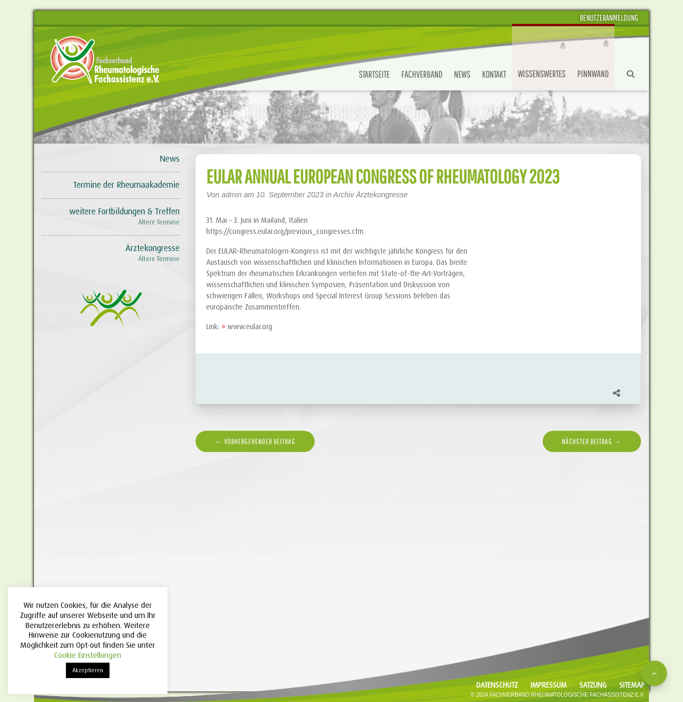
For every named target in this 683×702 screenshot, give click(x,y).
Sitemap (632, 685)
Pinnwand (593, 73)
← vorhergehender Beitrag (255, 441)
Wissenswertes (542, 73)
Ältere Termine (159, 222)
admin (232, 194)
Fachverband (421, 74)
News (462, 74)
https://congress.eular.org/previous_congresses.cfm (285, 231)
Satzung (592, 685)
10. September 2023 (291, 194)
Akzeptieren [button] (87, 670)
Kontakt (494, 74)
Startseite (374, 74)
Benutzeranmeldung (609, 17)
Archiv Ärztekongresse (370, 194)
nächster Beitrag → (592, 441)
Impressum (548, 685)
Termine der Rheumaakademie (126, 184)
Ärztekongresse (152, 248)
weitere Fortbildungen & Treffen (124, 211)
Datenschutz (497, 685)
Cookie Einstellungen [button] (87, 655)
